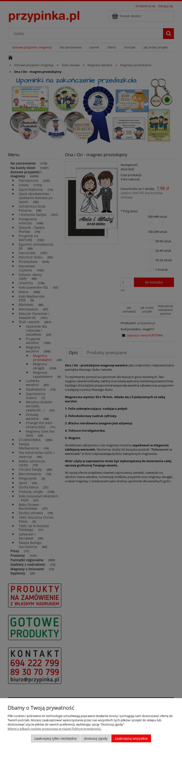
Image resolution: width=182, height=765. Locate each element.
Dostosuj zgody (96, 738)
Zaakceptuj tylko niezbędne (55, 738)
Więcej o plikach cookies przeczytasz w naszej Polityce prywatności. (54, 728)
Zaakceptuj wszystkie (131, 738)
